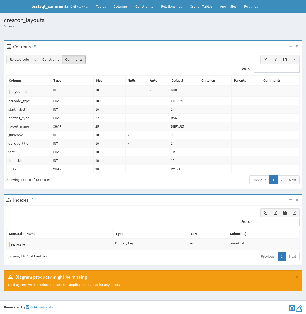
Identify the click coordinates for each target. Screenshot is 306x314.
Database (59, 6)
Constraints (144, 6)
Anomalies (228, 6)
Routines (251, 6)
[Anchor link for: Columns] (33, 46)
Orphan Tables (201, 6)
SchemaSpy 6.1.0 (40, 307)
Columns (121, 6)
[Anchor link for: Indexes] (30, 199)
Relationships (171, 6)
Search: (270, 69)
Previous (259, 180)
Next (292, 180)
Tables (103, 6)
